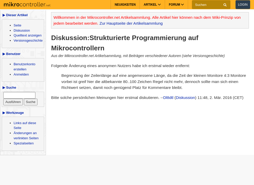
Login (243, 4)
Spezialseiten (24, 143)
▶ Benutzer (12, 54)
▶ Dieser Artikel (15, 15)
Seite (17, 25)
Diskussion (22, 30)
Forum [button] (176, 4)
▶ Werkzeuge (13, 113)
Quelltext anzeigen (28, 35)
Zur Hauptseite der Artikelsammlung (131, 23)
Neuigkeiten (125, 4)
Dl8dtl (168, 97)
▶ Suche (9, 87)
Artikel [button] (152, 4)
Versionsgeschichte (28, 40)
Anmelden (21, 74)
